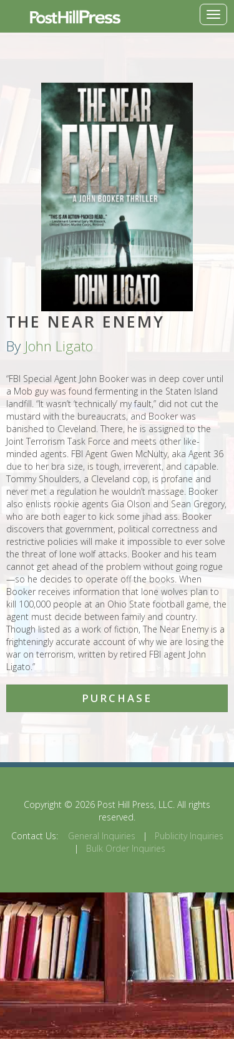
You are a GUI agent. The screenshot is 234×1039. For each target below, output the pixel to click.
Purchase (117, 698)
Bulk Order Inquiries (125, 848)
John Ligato (58, 346)
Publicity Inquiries (189, 836)
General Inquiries (101, 836)
